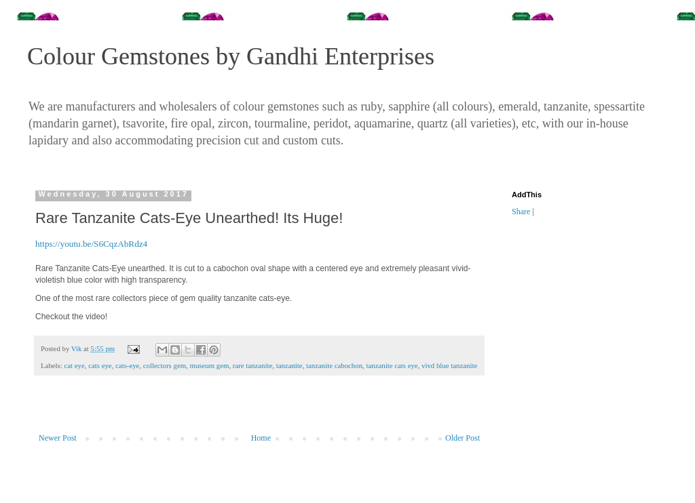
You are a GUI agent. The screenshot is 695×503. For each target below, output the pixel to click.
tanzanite (289, 365)
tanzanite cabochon (334, 365)
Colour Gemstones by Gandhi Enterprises (230, 56)
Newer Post (58, 438)
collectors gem (164, 365)
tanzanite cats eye (391, 365)
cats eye (99, 365)
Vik (77, 348)
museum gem (209, 365)
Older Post (462, 438)
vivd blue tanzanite (449, 365)
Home (261, 438)
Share (521, 211)
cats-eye (127, 365)
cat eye (74, 365)
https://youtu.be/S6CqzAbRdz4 (91, 244)
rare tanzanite (252, 365)
